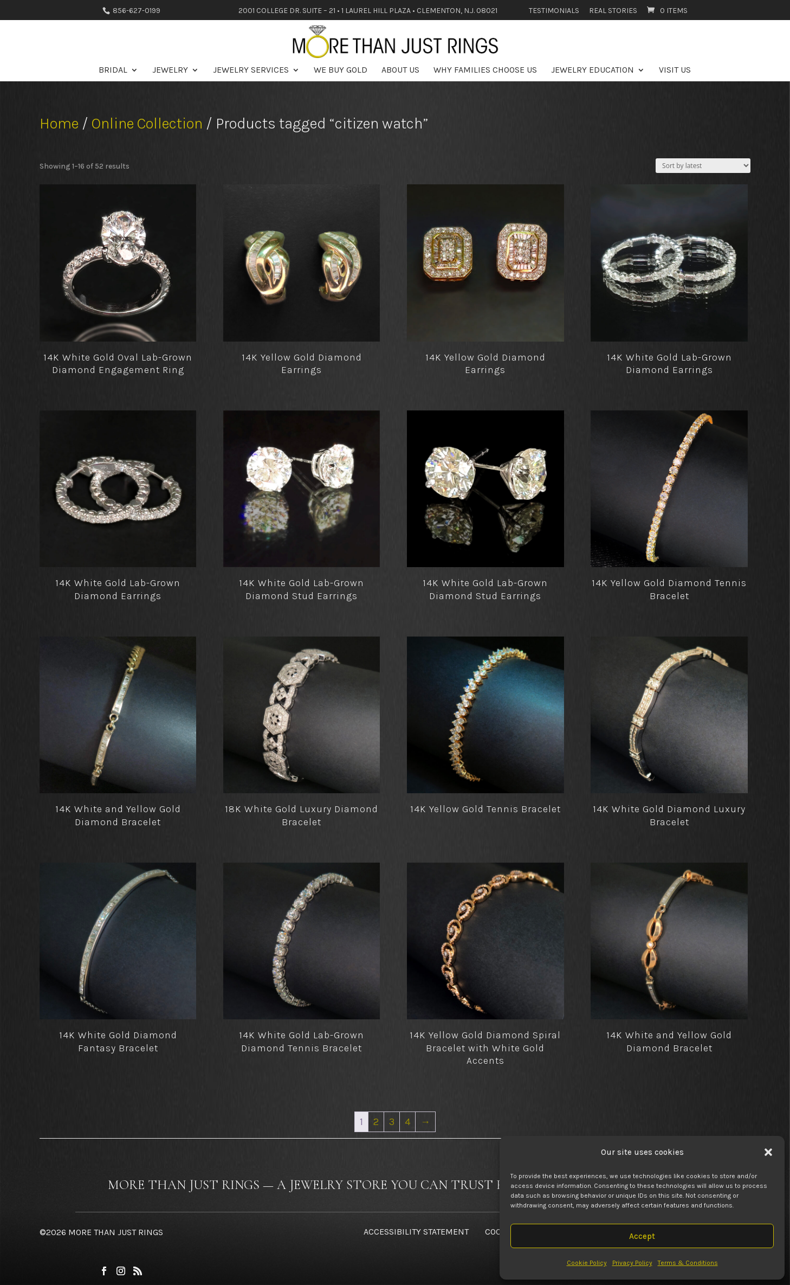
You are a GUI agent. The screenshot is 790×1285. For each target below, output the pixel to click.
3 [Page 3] (391, 1122)
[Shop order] (703, 165)
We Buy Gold (340, 70)
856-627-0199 (135, 10)
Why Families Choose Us (485, 70)
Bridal (113, 70)
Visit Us (675, 70)
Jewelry (170, 70)
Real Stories (613, 11)
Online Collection (147, 123)
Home (59, 123)
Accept (642, 1236)
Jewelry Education (592, 70)
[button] (768, 1152)
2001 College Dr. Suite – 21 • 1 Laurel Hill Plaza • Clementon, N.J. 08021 (367, 11)
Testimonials (554, 11)
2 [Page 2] (376, 1122)
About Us (400, 70)
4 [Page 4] (407, 1122)
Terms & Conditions (688, 1263)
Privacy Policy (632, 1263)
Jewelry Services (251, 70)
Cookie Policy (587, 1263)
